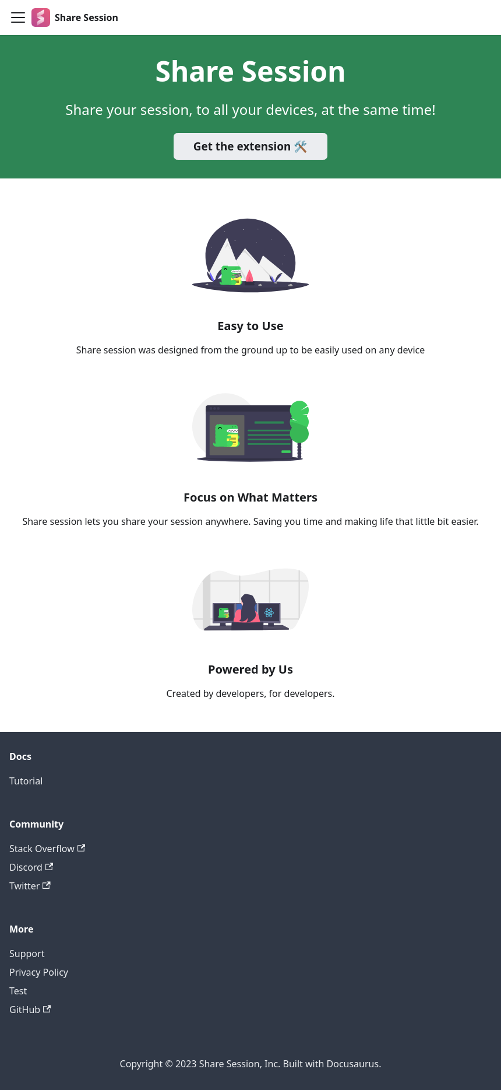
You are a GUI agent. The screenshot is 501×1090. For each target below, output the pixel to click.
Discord (31, 867)
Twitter (30, 885)
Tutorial (26, 780)
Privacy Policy (38, 972)
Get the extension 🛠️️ (250, 146)
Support (26, 953)
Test (18, 990)
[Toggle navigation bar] (18, 17)
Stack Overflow (47, 848)
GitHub (30, 1009)
